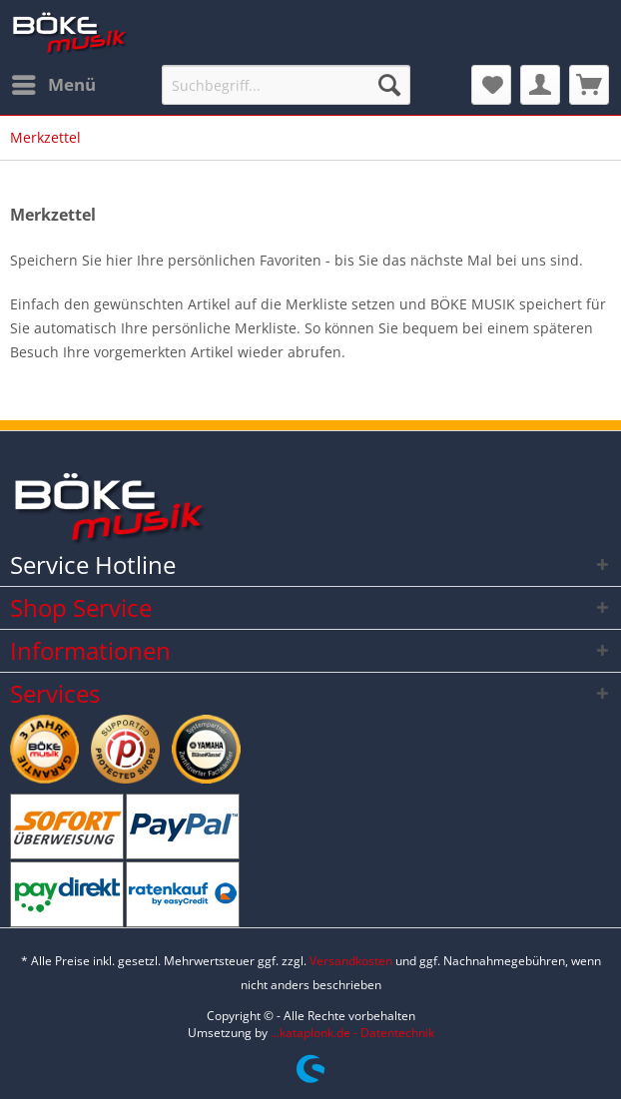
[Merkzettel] (491, 85)
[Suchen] (389, 85)
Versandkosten (351, 960)
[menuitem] (53, 85)
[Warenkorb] (589, 85)
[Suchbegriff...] (286, 85)
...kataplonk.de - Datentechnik (352, 1032)
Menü (54, 82)
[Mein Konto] (540, 85)
